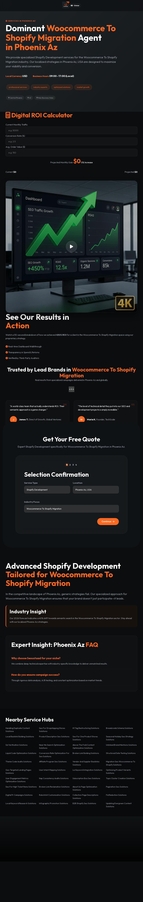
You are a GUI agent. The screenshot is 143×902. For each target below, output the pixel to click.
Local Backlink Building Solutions (20, 736)
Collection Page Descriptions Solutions (85, 796)
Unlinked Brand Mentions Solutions (121, 745)
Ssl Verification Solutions (17, 745)
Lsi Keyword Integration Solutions (87, 770)
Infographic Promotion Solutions (53, 803)
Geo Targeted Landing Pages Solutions (18, 771)
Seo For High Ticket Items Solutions (21, 786)
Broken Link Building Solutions (86, 753)
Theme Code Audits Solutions (19, 761)
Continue (108, 521)
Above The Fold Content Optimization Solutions (83, 746)
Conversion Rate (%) (15, 135)
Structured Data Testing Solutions (121, 753)
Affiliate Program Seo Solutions (53, 761)
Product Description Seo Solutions (54, 736)
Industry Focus (32, 501)
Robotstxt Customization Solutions (54, 795)
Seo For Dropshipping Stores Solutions (52, 729)
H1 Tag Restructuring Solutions (86, 728)
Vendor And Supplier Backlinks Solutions (86, 763)
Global (75, 6)
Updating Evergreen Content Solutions (119, 805)
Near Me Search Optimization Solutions (52, 746)
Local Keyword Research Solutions (21, 803)
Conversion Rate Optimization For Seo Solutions (54, 755)
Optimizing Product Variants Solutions (118, 771)
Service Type (31, 482)
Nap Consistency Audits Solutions (54, 778)
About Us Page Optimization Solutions (85, 788)
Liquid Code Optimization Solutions (21, 753)
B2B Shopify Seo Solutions (84, 803)
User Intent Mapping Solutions (52, 770)
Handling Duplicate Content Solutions (18, 729)
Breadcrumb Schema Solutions (119, 728)
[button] (71, 246)
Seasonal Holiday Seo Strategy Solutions (119, 738)
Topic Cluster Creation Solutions (120, 778)
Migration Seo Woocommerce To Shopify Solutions (120, 763)
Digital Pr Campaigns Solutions (19, 795)
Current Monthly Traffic (17, 124)
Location (77, 482)
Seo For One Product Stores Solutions (85, 738)
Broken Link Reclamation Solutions (54, 786)
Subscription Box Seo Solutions (86, 778)
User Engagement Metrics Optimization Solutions (17, 780)
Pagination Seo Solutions (117, 786)
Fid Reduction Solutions (116, 795)
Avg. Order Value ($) (15, 146)
